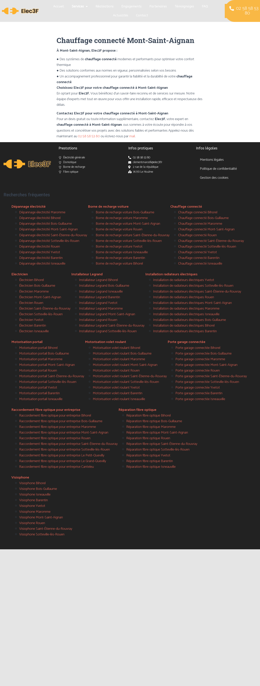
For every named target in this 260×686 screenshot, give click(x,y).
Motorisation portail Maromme (40, 359)
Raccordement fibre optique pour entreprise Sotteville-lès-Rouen (64, 450)
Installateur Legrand (87, 274)
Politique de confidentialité (218, 169)
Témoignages (184, 6)
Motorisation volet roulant (105, 342)
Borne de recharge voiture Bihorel (119, 264)
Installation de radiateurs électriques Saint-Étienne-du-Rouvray (197, 292)
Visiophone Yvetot (32, 506)
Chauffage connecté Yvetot (197, 252)
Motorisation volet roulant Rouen (116, 371)
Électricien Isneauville (34, 331)
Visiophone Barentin (33, 500)
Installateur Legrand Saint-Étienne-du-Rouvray (111, 326)
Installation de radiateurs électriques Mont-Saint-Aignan (192, 303)
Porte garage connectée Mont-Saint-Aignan (206, 365)
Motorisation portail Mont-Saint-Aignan (47, 365)
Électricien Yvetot (31, 320)
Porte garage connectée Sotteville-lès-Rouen (207, 382)
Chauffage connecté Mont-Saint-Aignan (206, 229)
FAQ (205, 6)
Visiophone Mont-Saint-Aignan (41, 517)
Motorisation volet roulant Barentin (117, 393)
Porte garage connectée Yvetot (197, 388)
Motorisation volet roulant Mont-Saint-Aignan (125, 365)
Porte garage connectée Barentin (198, 393)
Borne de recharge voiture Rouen (119, 229)
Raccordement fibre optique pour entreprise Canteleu (56, 467)
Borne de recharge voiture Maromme (122, 218)
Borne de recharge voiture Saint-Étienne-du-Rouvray (133, 235)
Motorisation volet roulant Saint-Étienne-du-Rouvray (130, 376)
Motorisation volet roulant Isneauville (119, 399)
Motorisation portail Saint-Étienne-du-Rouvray (51, 376)
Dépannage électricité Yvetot (39, 252)
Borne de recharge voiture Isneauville (122, 252)
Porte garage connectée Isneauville (200, 399)
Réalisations (105, 6)
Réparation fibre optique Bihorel (148, 415)
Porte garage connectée (186, 342)
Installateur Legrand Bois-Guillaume (104, 286)
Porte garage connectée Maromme (200, 359)
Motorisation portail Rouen (38, 371)
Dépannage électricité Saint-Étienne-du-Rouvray (53, 235)
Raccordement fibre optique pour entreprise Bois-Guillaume (60, 421)
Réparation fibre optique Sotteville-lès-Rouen (158, 450)
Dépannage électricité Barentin (41, 258)
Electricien (19, 274)
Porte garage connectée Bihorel (197, 348)
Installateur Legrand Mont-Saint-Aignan (107, 314)
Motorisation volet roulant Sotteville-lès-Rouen (126, 382)
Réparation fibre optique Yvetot (148, 455)
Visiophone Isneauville (35, 494)
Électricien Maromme (34, 292)
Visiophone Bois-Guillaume (38, 489)
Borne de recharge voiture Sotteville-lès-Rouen (129, 241)
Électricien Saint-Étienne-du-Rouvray (44, 309)
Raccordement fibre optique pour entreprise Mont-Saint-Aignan (63, 432)
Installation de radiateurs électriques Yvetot (183, 280)
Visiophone (20, 477)
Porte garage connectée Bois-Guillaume (203, 353)
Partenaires (158, 6)
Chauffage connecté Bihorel (197, 212)
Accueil (58, 6)
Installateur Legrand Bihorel (98, 280)
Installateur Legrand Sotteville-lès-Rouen (108, 331)
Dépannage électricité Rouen (39, 247)
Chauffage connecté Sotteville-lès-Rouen (207, 247)
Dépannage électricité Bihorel (39, 218)
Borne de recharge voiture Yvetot (119, 247)
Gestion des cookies (214, 178)
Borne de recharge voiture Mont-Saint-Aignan (128, 224)
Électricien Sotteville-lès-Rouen (41, 314)
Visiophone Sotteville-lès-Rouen (41, 534)
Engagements (131, 6)
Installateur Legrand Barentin (99, 297)
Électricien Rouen (31, 303)
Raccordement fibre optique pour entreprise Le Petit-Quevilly (61, 455)
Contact (142, 15)
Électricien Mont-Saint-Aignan (40, 297)
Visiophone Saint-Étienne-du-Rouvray (45, 529)
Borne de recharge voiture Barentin (120, 258)
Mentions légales (212, 160)
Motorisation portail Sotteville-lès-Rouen (47, 382)
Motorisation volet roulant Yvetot (116, 388)
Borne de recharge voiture (108, 207)
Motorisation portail (26, 342)
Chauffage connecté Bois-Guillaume (203, 218)
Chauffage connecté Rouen (197, 235)
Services (80, 6)
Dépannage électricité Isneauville (42, 264)
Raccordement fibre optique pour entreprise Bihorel (55, 415)
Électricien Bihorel (31, 280)
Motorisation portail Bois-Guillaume (44, 353)
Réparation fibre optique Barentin (149, 461)
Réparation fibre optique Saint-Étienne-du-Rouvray (161, 444)
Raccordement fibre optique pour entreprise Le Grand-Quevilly (62, 461)
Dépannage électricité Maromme (42, 212)
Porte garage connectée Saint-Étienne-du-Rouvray (211, 376)
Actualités (120, 15)
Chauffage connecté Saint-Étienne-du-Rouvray (211, 241)
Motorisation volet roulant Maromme (119, 359)
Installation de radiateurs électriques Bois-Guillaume (189, 320)
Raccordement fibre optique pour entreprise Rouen (54, 438)
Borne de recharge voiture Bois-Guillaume (125, 212)
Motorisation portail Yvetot (38, 388)
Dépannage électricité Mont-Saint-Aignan (48, 229)
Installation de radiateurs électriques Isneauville (186, 314)
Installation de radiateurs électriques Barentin (185, 331)
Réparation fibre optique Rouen (148, 438)
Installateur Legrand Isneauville (101, 292)
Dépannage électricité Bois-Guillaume (45, 224)
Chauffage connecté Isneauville (200, 264)
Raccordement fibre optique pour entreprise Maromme (57, 427)
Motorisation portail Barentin (39, 393)
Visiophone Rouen (32, 523)
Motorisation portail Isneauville (40, 399)
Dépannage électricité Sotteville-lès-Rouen (49, 241)
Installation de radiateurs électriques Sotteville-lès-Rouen (193, 286)
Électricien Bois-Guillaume (37, 286)
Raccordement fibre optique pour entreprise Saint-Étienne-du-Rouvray (68, 444)
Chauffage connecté (186, 207)
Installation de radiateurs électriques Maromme (186, 309)
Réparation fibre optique (137, 410)
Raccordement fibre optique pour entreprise (45, 410)
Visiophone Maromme (35, 512)
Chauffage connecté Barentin (198, 258)
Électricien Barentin (32, 326)
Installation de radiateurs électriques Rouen (183, 297)
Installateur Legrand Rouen (98, 320)
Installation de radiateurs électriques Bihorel (184, 326)
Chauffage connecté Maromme (200, 224)
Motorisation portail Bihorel (38, 348)
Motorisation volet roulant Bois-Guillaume (122, 353)
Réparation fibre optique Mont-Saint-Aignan (157, 432)
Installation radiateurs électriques (171, 274)
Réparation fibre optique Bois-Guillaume (154, 421)
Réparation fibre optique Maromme (151, 427)
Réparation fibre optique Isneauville (151, 467)
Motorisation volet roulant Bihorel (116, 348)
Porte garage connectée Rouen (197, 371)
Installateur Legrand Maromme (101, 309)
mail (132, 136)
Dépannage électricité (28, 207)
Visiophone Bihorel (32, 483)
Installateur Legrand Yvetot (98, 303)
